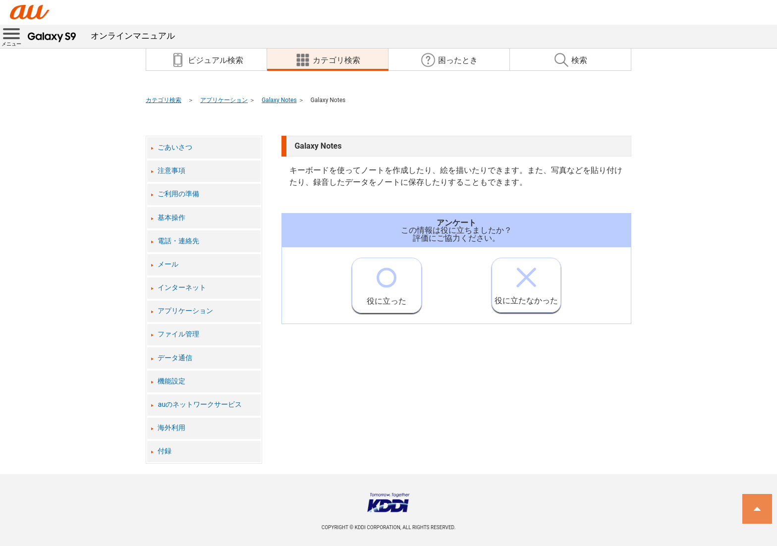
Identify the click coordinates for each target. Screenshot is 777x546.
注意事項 (171, 170)
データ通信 (175, 358)
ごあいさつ (175, 147)
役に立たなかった (526, 281)
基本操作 (171, 218)
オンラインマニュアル (101, 36)
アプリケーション (224, 100)
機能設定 (171, 381)
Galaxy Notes (279, 100)
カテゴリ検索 (163, 100)
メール (168, 264)
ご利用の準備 (178, 194)
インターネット (182, 287)
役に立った (386, 282)
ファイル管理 (178, 334)
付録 (164, 451)
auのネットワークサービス (200, 404)
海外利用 (171, 428)
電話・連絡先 (178, 241)
